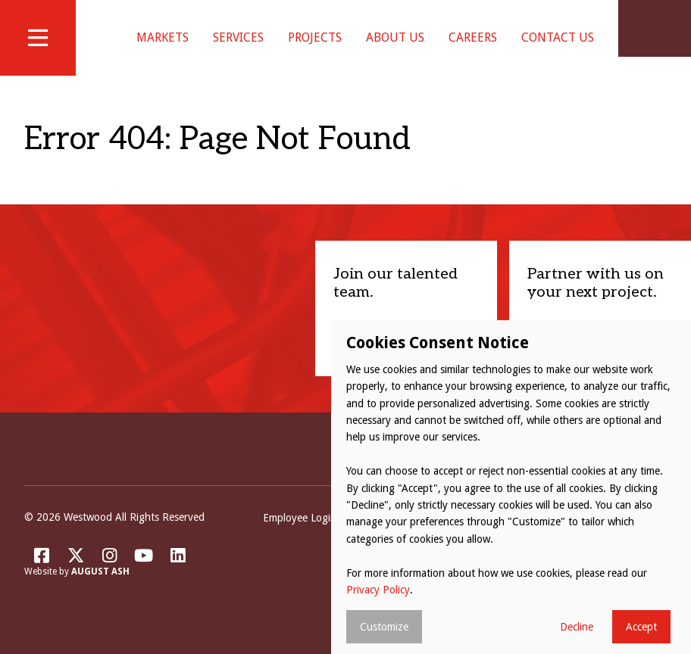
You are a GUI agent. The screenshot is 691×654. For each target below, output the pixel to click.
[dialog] (511, 487)
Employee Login (299, 537)
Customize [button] (384, 627)
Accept (641, 627)
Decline (576, 627)
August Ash (100, 590)
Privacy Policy (378, 590)
